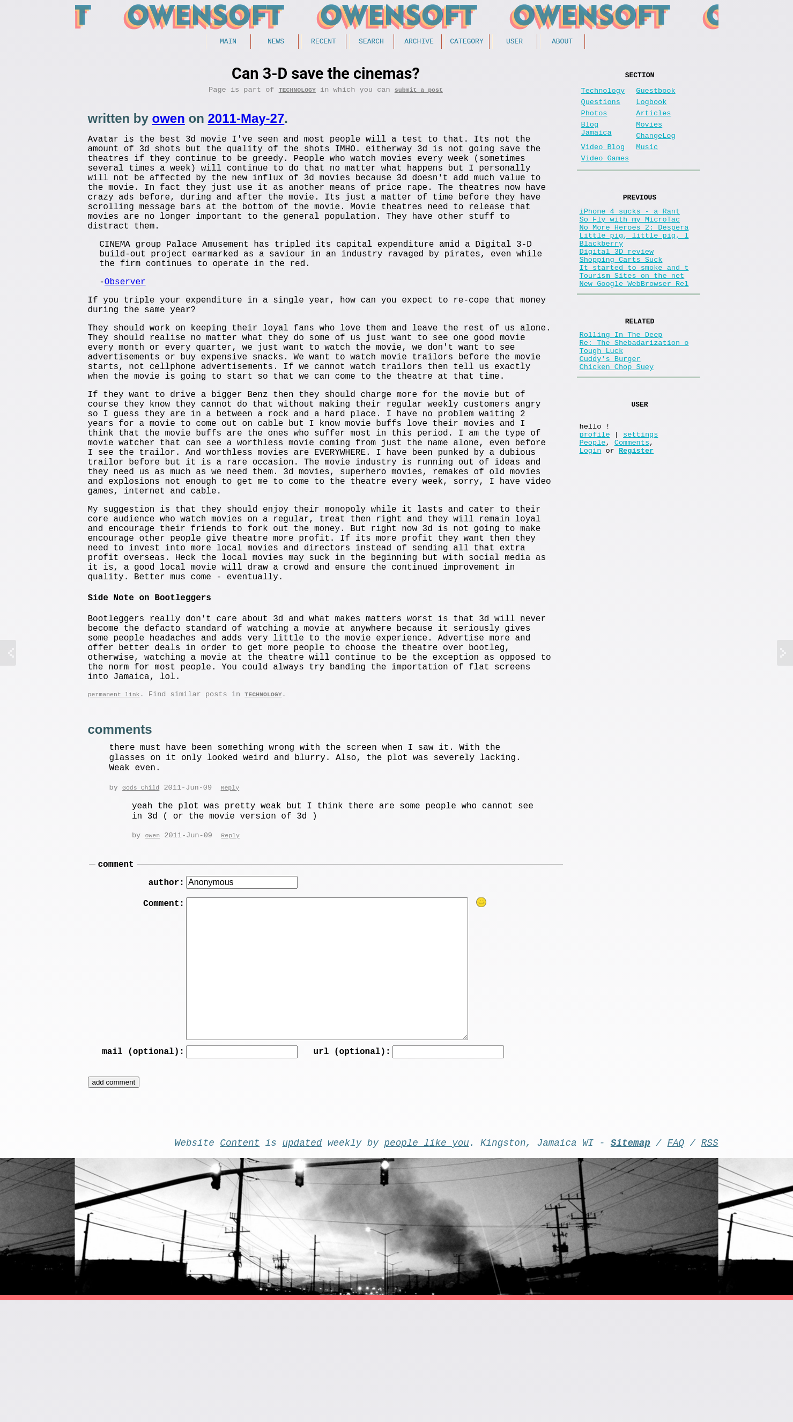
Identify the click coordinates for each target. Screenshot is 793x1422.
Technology (297, 93)
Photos (594, 122)
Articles (653, 122)
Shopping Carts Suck (621, 294)
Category (466, 42)
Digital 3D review (617, 283)
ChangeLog (655, 149)
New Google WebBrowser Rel (634, 324)
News (276, 42)
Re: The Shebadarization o (634, 389)
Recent (323, 42)
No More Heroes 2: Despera (634, 253)
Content (240, 1261)
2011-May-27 (246, 122)
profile (595, 495)
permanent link (114, 805)
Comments (631, 505)
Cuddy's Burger (610, 409)
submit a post (419, 93)
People (593, 505)
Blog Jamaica (596, 140)
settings (640, 495)
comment (116, 978)
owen (168, 122)
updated (302, 1261)
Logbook (651, 109)
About (562, 42)
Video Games (605, 176)
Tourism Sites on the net (632, 314)
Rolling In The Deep (621, 379)
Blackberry (602, 273)
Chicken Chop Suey (617, 420)
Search (371, 42)
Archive (419, 42)
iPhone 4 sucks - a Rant (630, 232)
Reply (229, 899)
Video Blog (603, 162)
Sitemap (630, 1261)
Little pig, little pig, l (634, 263)
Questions (600, 109)
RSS (709, 1261)
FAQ (675, 1261)
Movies (649, 135)
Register (636, 516)
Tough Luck (602, 399)
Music (647, 162)
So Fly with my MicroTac (630, 243)
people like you (426, 1261)
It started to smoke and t (634, 304)
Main (228, 42)
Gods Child (140, 899)
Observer (125, 315)
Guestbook (655, 95)
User (514, 42)
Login (591, 516)
